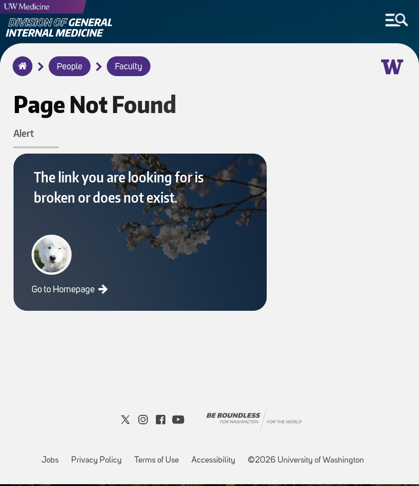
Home (20, 72)
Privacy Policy (99, 458)
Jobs (52, 458)
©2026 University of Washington (306, 462)
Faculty (128, 67)
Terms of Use (159, 458)
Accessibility (216, 458)
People (69, 67)
